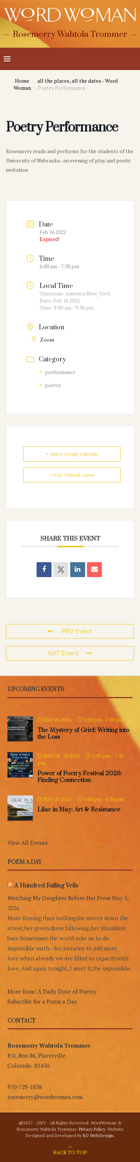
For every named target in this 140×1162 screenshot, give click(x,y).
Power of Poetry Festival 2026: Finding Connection (79, 777)
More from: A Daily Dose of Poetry (51, 991)
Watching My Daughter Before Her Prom (59, 898)
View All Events (27, 842)
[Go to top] (70, 1152)
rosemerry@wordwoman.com (45, 1097)
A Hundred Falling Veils (46, 885)
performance (57, 372)
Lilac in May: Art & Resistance (78, 809)
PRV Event (69, 631)
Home (22, 80)
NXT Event (70, 653)
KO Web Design (98, 1135)
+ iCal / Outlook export (72, 475)
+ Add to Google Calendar (72, 454)
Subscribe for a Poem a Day (42, 1001)
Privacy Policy (92, 1129)
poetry (50, 385)
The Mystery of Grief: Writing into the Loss (83, 733)
